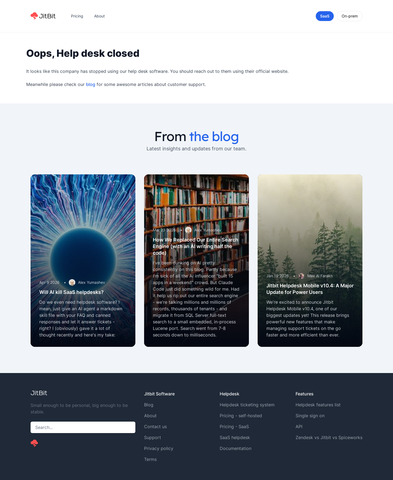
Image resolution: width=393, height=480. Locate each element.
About (99, 16)
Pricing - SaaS (234, 426)
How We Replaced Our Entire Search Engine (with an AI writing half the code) (195, 246)
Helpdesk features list (318, 404)
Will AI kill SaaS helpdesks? (71, 292)
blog (90, 84)
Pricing (77, 16)
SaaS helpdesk (235, 437)
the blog (214, 136)
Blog (148, 404)
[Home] (43, 16)
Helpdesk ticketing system (247, 404)
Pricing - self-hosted (241, 415)
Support (152, 437)
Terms (150, 459)
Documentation (235, 448)
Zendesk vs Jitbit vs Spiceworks (329, 437)
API (299, 426)
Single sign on (310, 415)
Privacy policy (158, 448)
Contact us (155, 426)
